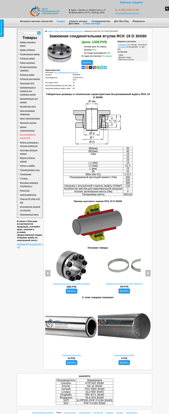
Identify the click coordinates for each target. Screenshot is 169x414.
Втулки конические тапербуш (28, 68)
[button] (47, 273)
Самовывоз (123, 45)
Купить (87, 62)
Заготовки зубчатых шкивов (28, 152)
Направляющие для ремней (29, 100)
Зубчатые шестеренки (30, 79)
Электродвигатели (28, 195)
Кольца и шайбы (27, 166)
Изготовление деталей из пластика (30, 208)
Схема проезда (91, 23)
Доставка (74, 23)
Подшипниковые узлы (30, 170)
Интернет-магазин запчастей (36, 21)
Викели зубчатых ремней (27, 159)
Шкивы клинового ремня (28, 44)
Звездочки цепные (28, 123)
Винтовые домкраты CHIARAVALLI (29, 184)
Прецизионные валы (29, 214)
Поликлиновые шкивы (30, 54)
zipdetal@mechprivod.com (127, 13)
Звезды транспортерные (27, 128)
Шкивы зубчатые (27, 50)
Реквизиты (139, 21)
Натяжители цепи (28, 106)
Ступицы (24, 178)
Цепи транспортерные (30, 118)
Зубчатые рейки (27, 75)
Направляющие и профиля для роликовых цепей (28, 91)
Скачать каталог (78, 21)
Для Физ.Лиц (121, 21)
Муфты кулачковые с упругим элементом (29, 144)
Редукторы (25, 190)
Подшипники (25, 174)
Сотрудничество (100, 21)
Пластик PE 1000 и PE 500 (30, 200)
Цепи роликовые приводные (27, 112)
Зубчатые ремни (27, 58)
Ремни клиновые (27, 63)
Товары (61, 21)
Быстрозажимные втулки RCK (28, 136)
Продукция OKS (27, 83)
